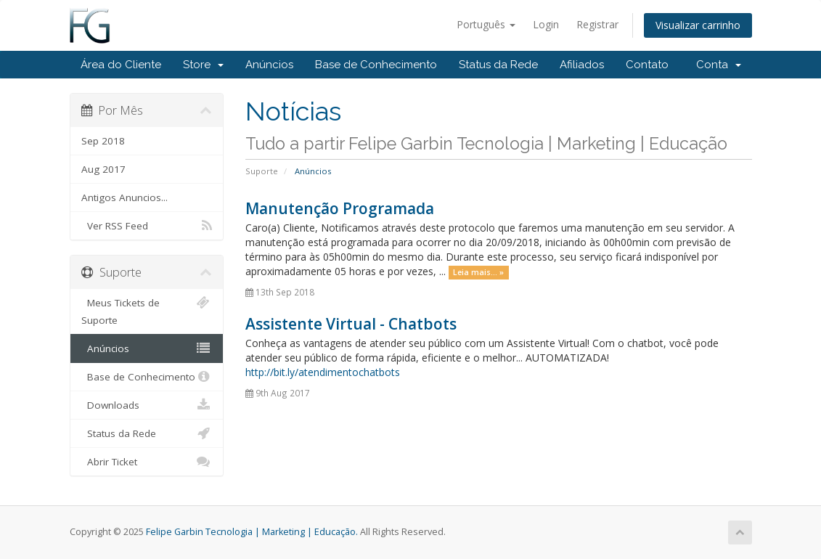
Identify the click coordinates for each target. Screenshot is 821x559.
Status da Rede (498, 64)
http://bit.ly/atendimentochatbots (322, 372)
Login (546, 24)
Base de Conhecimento (376, 64)
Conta (718, 64)
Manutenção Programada (339, 208)
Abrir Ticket (147, 461)
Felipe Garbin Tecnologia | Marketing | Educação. (252, 532)
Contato (647, 64)
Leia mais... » (478, 272)
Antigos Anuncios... (124, 197)
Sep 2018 (103, 140)
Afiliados (582, 64)
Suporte (261, 171)
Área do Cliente (121, 64)
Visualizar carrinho (697, 25)
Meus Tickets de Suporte (147, 310)
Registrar (597, 24)
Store (203, 64)
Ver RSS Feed (147, 225)
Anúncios (269, 64)
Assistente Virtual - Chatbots (351, 324)
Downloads (147, 405)
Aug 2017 (103, 169)
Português (486, 24)
